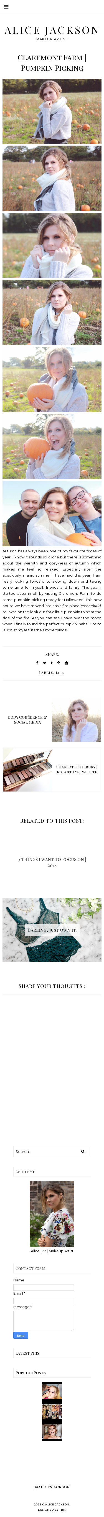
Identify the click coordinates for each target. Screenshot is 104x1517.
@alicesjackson (52, 1486)
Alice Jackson (52, 29)
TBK (62, 1509)
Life (60, 672)
